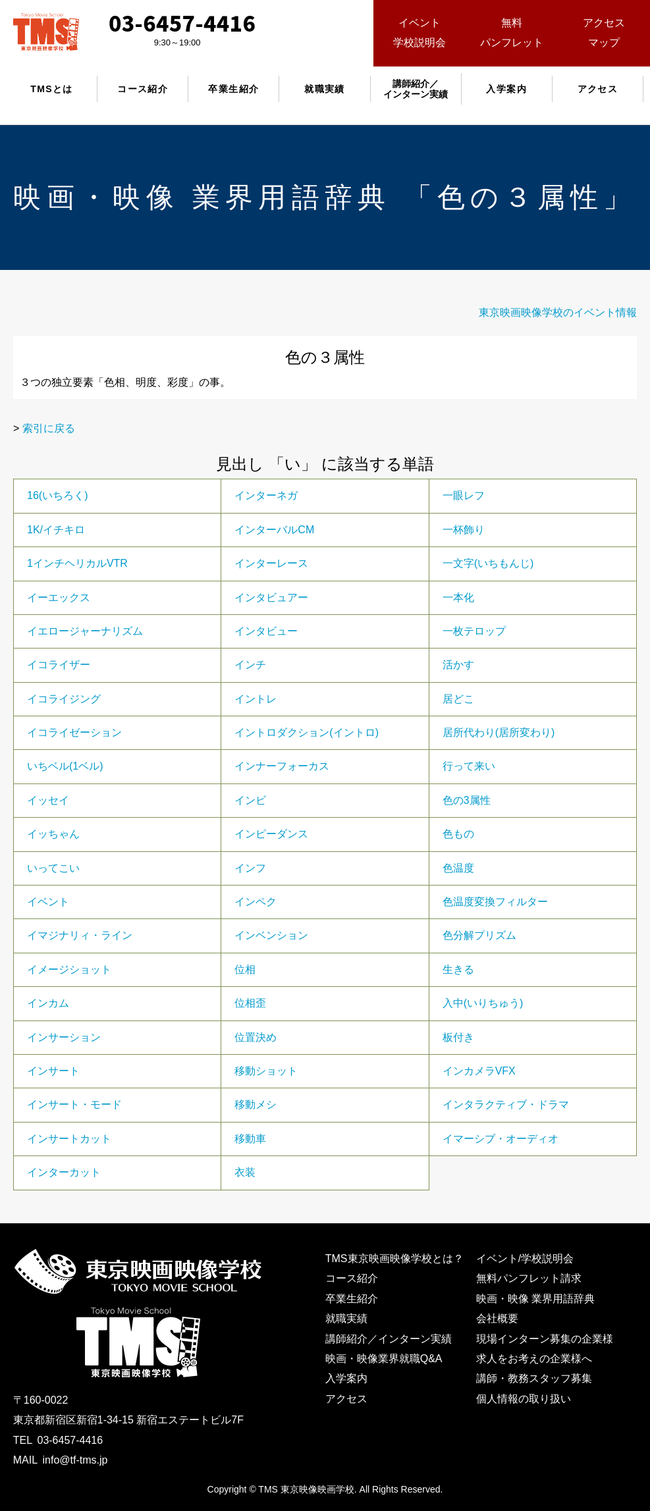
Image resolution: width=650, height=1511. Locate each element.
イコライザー (58, 664)
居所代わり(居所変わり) (499, 732)
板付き (458, 1037)
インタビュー (266, 631)
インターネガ (266, 495)
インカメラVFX (479, 1070)
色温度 (458, 868)
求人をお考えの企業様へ (534, 1358)
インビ (250, 800)
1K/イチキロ (56, 529)
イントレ (255, 698)
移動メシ (255, 1104)
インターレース (271, 563)
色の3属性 (467, 800)
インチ (250, 664)
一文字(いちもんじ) (488, 563)
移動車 (250, 1138)
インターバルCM (274, 529)
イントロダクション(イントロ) (306, 732)
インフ (250, 868)
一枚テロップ (474, 631)
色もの (458, 833)
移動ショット (266, 1070)
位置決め (255, 1037)
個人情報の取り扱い (523, 1398)
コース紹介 (142, 89)
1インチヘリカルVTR (77, 563)
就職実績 (324, 89)
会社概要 (497, 1318)
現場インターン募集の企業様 (544, 1338)
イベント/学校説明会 (525, 1258)
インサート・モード (74, 1104)
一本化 (458, 597)
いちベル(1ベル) (65, 766)
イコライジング (64, 698)
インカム (48, 1003)
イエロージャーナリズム (85, 631)
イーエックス (58, 597)
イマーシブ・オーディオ (500, 1138)
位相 (245, 969)
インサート (53, 1070)
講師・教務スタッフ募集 (534, 1378)
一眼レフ (464, 495)
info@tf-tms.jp (74, 1460)
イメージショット (69, 969)
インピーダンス (271, 833)
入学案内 (506, 89)
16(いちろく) (57, 495)
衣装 (245, 1172)
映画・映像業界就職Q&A (384, 1358)
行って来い (469, 766)
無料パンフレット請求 (529, 1278)
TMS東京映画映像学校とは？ (394, 1258)
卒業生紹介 (233, 89)
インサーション (64, 1037)
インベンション (271, 935)
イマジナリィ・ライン (79, 935)
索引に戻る (48, 428)
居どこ (458, 698)
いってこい (53, 868)
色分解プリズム (479, 935)
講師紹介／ (415, 88)
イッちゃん (53, 833)
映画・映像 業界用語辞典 (535, 1298)
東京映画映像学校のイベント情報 (558, 312)
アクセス (598, 89)
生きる (458, 969)
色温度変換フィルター (495, 901)
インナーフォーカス (281, 766)
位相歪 (250, 1003)
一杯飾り (464, 529)
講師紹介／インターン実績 (388, 1338)
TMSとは (51, 89)
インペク (255, 901)
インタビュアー (271, 597)
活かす (458, 664)
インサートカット (69, 1138)
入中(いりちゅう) (483, 1003)
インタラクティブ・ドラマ (506, 1104)
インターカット (64, 1172)
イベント (48, 901)
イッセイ (48, 800)
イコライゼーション (74, 732)
